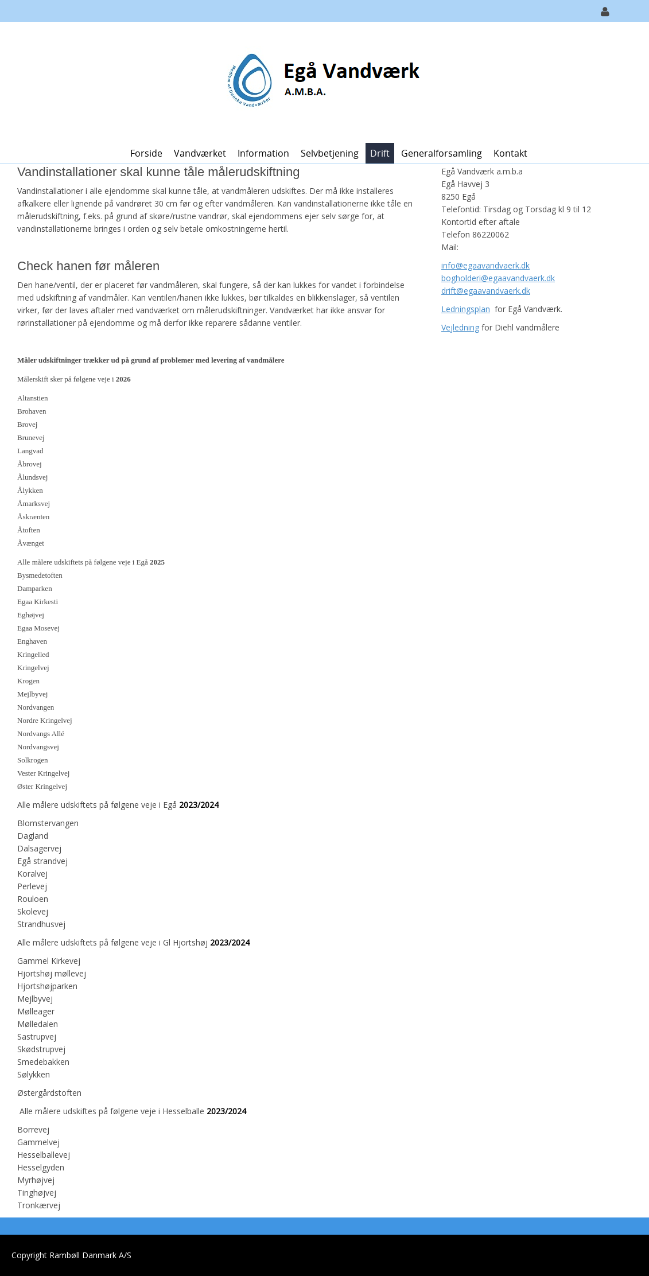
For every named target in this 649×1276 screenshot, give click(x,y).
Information (263, 153)
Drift (380, 153)
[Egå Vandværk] (320, 81)
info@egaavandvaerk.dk (485, 265)
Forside (146, 153)
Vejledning (460, 327)
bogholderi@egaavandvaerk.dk (498, 278)
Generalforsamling (441, 153)
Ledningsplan (465, 309)
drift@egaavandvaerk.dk (485, 290)
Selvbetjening (330, 153)
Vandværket (200, 153)
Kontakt (510, 153)
